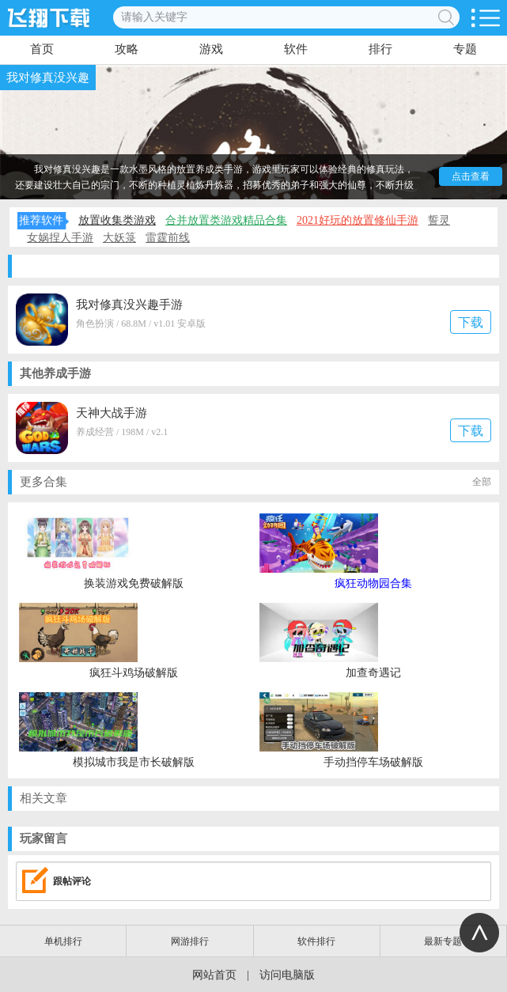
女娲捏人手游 (60, 238)
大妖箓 (119, 238)
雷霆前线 (168, 238)
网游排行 (190, 941)
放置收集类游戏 (117, 220)
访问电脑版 (287, 975)
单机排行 (63, 941)
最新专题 (443, 941)
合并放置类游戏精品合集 (226, 220)
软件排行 (316, 941)
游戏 (211, 49)
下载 (470, 322)
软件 (296, 49)
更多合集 (255, 482)
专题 (465, 49)
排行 (380, 49)
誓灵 (439, 220)
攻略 (126, 49)
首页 (42, 49)
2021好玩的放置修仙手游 (357, 220)
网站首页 (214, 975)
